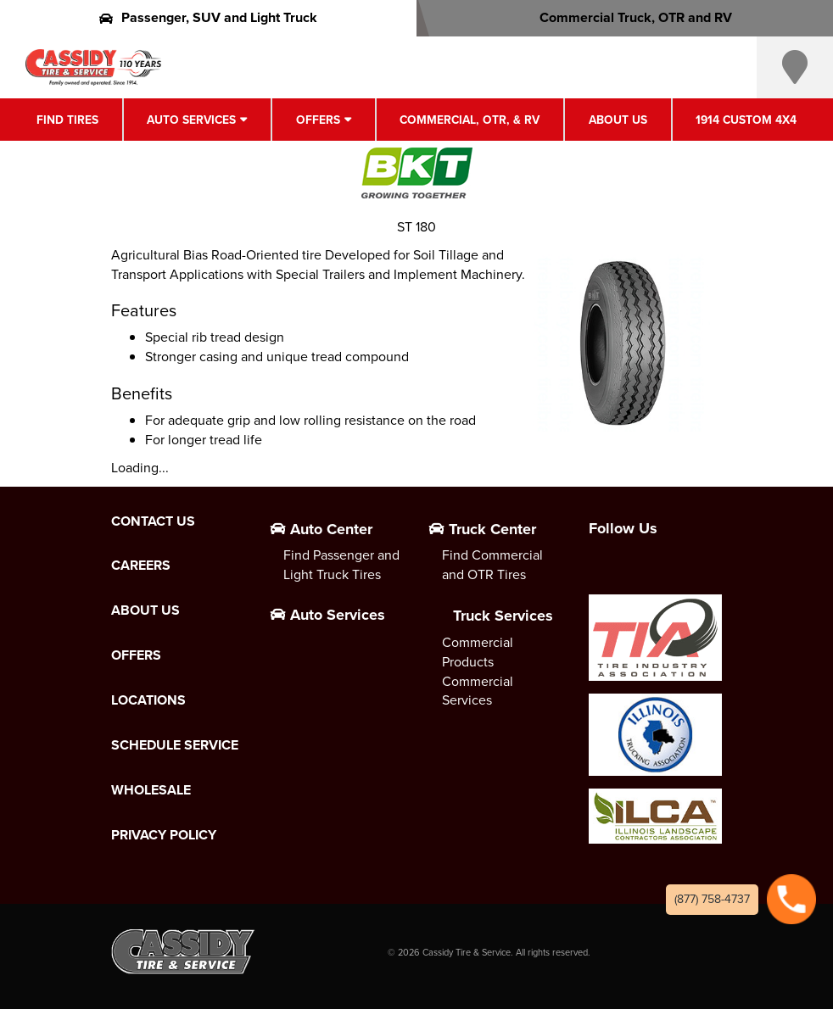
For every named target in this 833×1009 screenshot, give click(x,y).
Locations (148, 700)
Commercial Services (477, 691)
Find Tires (67, 119)
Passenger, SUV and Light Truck (208, 17)
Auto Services (191, 119)
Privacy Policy (163, 835)
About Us (618, 119)
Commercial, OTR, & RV (469, 119)
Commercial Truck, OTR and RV (624, 17)
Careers (141, 565)
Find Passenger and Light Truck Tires (341, 564)
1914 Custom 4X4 (746, 119)
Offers (318, 119)
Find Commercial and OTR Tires (492, 564)
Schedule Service (174, 745)
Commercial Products (477, 652)
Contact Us (153, 521)
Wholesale (151, 790)
